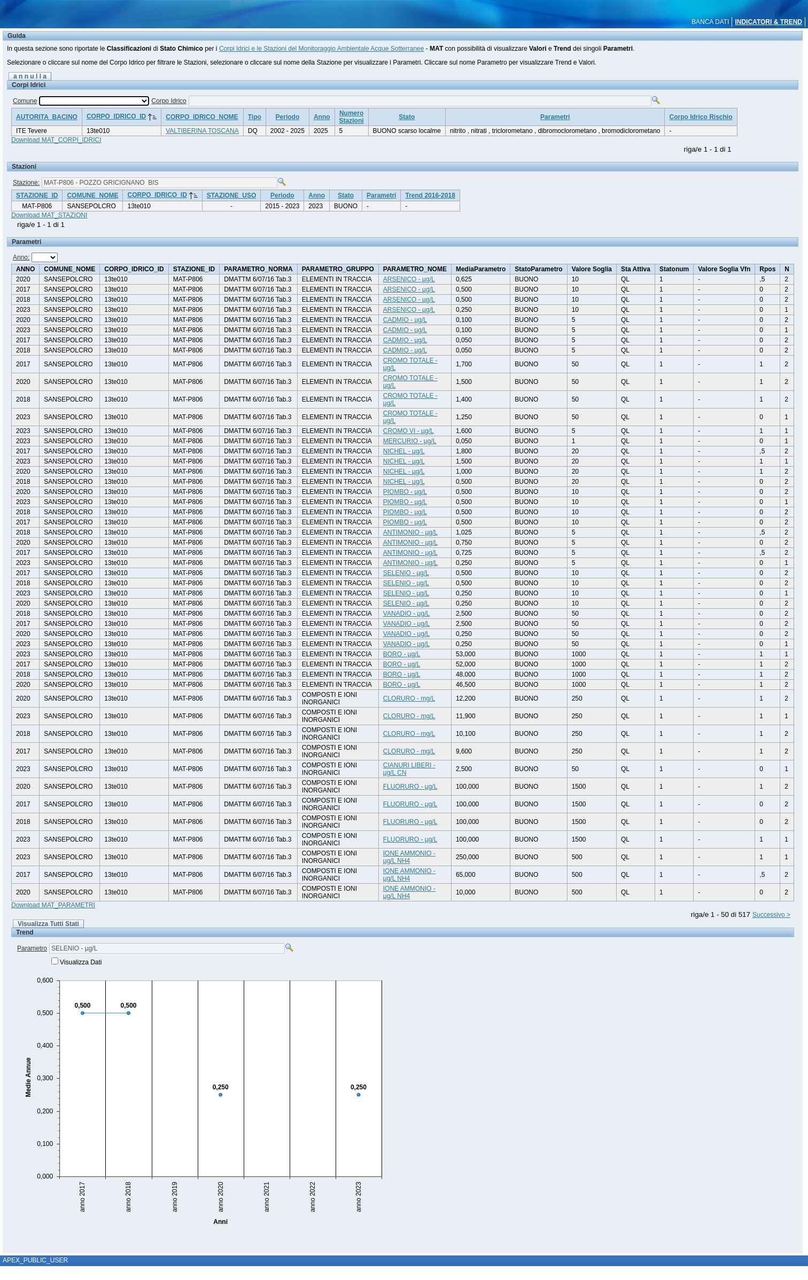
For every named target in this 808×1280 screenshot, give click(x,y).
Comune (25, 101)
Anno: (21, 257)
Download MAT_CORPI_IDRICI (56, 140)
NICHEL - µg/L (404, 451)
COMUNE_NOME (92, 195)
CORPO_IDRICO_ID (116, 116)
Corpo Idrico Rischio (700, 117)
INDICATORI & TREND (768, 22)
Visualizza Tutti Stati (48, 924)
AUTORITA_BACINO (46, 117)
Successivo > (771, 914)
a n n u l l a (29, 76)
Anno (322, 117)
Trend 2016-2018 (430, 195)
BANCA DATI (710, 22)
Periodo (288, 117)
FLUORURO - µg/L (410, 786)
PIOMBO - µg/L (405, 492)
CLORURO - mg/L (409, 698)
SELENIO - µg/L (406, 573)
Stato (407, 117)
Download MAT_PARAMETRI (53, 905)
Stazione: (26, 182)
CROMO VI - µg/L (408, 431)
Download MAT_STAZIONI (49, 215)
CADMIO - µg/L (405, 320)
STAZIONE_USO (231, 195)
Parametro (32, 948)
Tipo (254, 117)
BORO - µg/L (402, 654)
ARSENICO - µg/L (409, 279)
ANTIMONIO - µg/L (410, 532)
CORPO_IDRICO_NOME (202, 117)
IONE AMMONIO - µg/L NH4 (409, 857)
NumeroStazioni (351, 116)
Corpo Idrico (168, 101)
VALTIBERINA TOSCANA (202, 131)
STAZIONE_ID (37, 195)
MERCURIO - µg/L (410, 441)
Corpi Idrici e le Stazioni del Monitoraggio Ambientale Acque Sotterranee (321, 48)
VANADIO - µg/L (406, 613)
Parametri (555, 117)
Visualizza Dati (81, 962)
